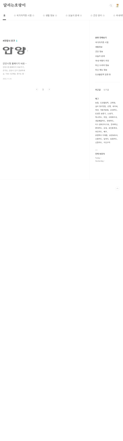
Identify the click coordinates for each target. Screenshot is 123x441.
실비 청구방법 (100, 273)
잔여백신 (114, 291)
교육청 (112, 269)
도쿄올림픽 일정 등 (103, 157)
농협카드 (113, 305)
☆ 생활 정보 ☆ (50, 15)
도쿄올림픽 (104, 269)
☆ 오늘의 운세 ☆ (74, 15)
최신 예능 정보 (101, 153)
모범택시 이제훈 (101, 302)
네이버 (114, 273)
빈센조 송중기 (100, 280)
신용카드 (98, 305)
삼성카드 (113, 276)
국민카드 (98, 298)
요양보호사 (113, 302)
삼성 (105, 294)
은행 (109, 273)
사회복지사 (113, 284)
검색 (111, 5)
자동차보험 (104, 276)
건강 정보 (99, 134)
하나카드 (98, 284)
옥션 (97, 276)
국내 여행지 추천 (102, 144)
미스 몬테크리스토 (102, 291)
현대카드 (110, 287)
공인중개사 (113, 294)
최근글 (98, 173)
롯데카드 (98, 294)
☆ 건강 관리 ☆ (97, 15)
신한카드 (98, 309)
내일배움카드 (100, 287)
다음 (49, 128)
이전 (37, 128)
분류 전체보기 (101, 121)
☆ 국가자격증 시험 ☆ (24, 15)
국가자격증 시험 (101, 125)
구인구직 (107, 309)
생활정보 (98, 130)
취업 (105, 284)
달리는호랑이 (14, 5)
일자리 (106, 305)
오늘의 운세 (100, 139)
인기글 (106, 173)
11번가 (110, 280)
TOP (117, 439)
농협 (97, 269)
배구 (105, 298)
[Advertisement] (43, 53)
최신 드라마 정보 (102, 148)
